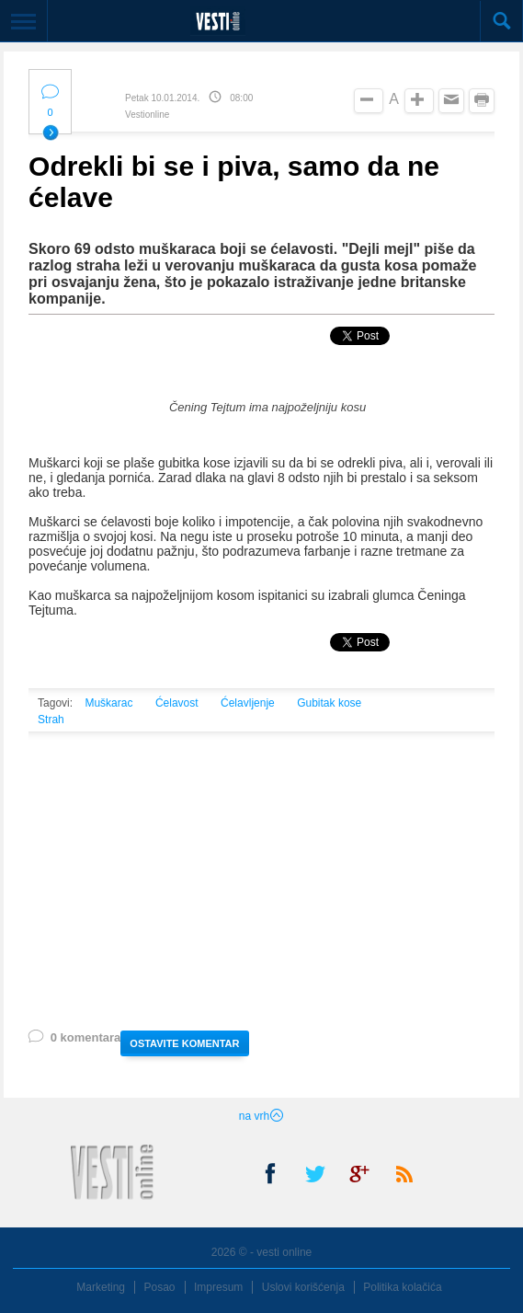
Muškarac (108, 703)
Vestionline (147, 114)
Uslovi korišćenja (303, 1287)
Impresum (218, 1287)
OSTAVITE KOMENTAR (184, 1043)
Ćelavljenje (248, 703)
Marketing (100, 1287)
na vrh (261, 1116)
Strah (51, 719)
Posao (160, 1287)
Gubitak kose (329, 703)
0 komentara (73, 1041)
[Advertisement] (261, 903)
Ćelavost (177, 703)
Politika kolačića (402, 1287)
